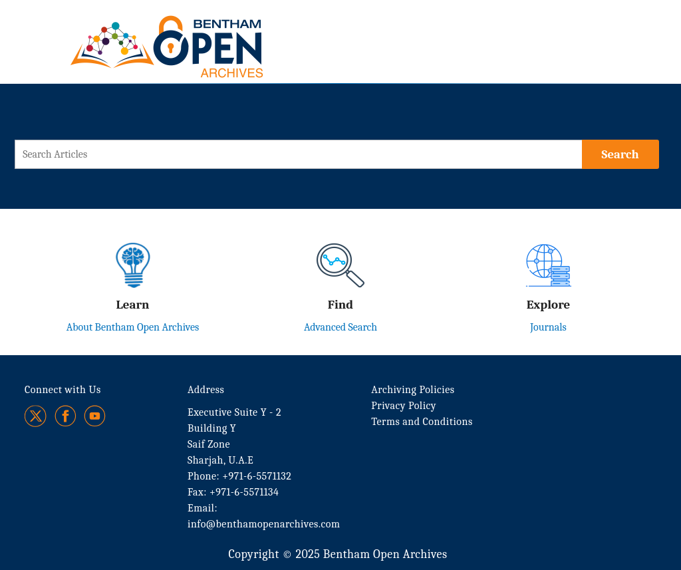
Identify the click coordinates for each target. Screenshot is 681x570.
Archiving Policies (412, 390)
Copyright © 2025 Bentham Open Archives (337, 554)
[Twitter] (36, 416)
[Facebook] (65, 416)
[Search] (620, 154)
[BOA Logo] (205, 32)
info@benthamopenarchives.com (264, 524)
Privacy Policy (403, 406)
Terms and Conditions (421, 422)
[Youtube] (94, 416)
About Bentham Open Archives (133, 327)
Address (206, 390)
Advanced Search (340, 327)
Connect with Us (63, 390)
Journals (548, 327)
